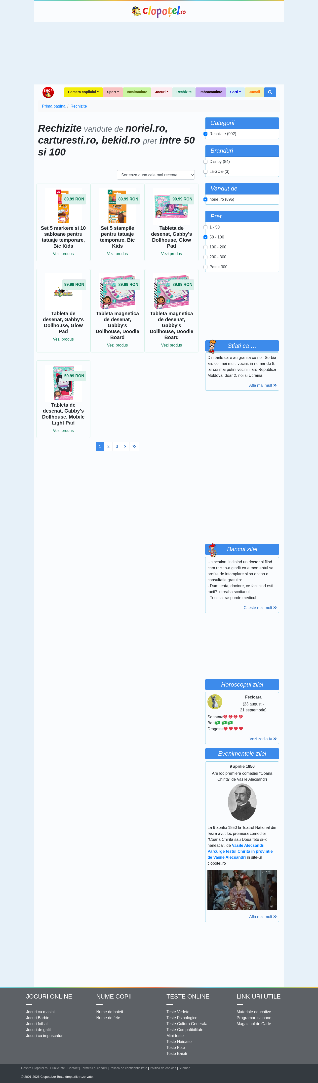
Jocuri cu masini (40, 1012)
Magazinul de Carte (254, 1024)
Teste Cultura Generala (186, 1024)
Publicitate (57, 1068)
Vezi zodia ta (263, 739)
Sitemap (184, 1068)
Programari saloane (254, 1018)
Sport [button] (111, 92)
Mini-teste (175, 1036)
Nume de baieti (109, 1012)
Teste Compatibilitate (184, 1030)
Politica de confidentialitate (128, 1068)
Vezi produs (63, 254)
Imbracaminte (210, 92)
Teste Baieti (176, 1053)
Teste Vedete (178, 1012)
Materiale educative (254, 1012)
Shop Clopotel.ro (48, 92)
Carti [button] (234, 92)
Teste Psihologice (182, 1018)
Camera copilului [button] (82, 92)
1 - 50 (214, 227)
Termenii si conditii (94, 1068)
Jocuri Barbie (37, 1018)
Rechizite (184, 92)
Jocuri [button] (160, 92)
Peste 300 (218, 267)
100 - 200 (217, 247)
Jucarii (254, 92)
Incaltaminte (137, 92)
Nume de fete (108, 1018)
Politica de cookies (163, 1068)
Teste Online (187, 996)
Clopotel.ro (159, 11)
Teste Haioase (179, 1042)
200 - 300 (217, 257)
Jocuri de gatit (38, 1030)
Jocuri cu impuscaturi (44, 1036)
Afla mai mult (263, 385)
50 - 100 (216, 237)
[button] (270, 92)
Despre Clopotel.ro (34, 1068)
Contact (73, 1068)
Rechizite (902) (222, 134)
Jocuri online (49, 996)
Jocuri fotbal (36, 1024)
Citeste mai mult (260, 608)
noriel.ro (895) (221, 199)
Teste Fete (175, 1047)
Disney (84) (219, 161)
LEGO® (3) (219, 171)
